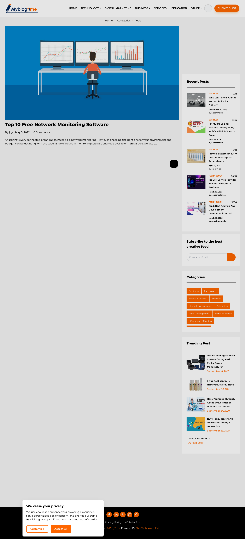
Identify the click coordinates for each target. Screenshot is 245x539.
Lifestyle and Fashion (200, 321)
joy (9, 132)
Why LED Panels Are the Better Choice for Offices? (222, 101)
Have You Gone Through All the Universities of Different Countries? (221, 403)
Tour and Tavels (223, 313)
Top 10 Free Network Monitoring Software (57, 124)
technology (215, 176)
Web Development (199, 313)
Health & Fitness (198, 298)
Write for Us (132, 522)
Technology (210, 291)
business (214, 93)
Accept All (202, 528)
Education (222, 306)
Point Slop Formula (199, 438)
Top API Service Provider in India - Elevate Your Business (222, 183)
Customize (179, 528)
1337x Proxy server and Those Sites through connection (220, 422)
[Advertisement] (211, 50)
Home (109, 20)
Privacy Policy (113, 522)
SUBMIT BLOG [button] (227, 8)
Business (194, 291)
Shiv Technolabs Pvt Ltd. (150, 528)
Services (216, 298)
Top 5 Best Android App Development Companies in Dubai (222, 210)
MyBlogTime (113, 528)
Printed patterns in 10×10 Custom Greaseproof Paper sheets (223, 157)
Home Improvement (200, 306)
